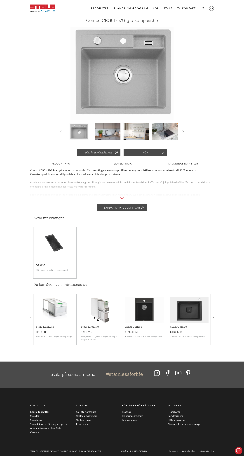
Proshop (126, 411)
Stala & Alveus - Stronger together (49, 424)
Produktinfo (61, 163)
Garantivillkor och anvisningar (184, 424)
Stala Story (36, 419)
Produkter (100, 8)
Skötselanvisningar (86, 415)
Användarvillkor (189, 451)
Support (83, 405)
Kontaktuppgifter (39, 411)
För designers (175, 415)
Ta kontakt (186, 8)
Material (175, 405)
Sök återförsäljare (101, 152)
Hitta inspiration (177, 419)
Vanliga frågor (84, 419)
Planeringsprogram (131, 8)
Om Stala (37, 405)
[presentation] (61, 132)
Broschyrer (174, 411)
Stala (168, 8)
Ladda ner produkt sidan (124, 207)
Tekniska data (122, 163)
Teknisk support (130, 419)
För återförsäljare (138, 405)
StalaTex (35, 415)
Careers (34, 432)
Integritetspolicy (206, 451)
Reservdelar (82, 424)
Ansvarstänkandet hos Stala (45, 428)
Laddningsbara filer (183, 163)
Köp (156, 8)
